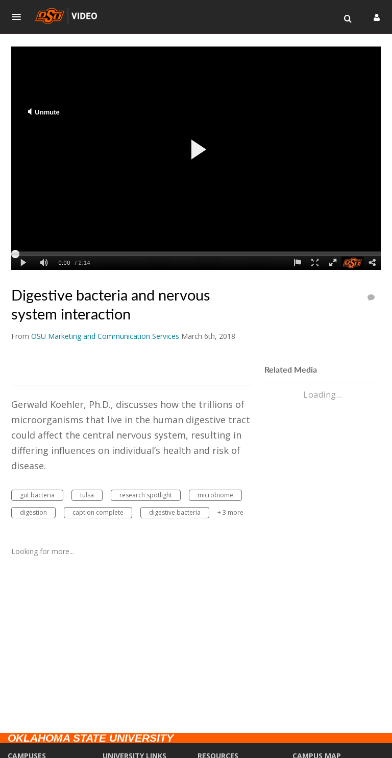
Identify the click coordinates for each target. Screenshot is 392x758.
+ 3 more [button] (230, 512)
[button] (19, 17)
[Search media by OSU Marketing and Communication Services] (105, 336)
